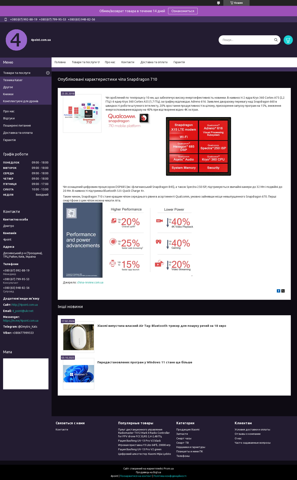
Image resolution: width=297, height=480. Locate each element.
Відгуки (9, 118)
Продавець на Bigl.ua (148, 472)
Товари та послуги (84, 62)
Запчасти (182, 433)
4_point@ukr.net (22, 311)
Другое (8, 87)
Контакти (127, 62)
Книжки (8, 94)
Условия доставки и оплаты (252, 429)
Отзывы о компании (247, 433)
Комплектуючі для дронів (20, 101)
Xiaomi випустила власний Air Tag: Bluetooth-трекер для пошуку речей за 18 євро (161, 325)
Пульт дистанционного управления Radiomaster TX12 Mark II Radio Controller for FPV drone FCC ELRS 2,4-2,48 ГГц (144, 433)
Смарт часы (183, 438)
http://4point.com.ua (25, 304)
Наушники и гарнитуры (190, 447)
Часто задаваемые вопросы (253, 442)
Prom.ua (169, 468)
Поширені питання (17, 125)
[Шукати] (275, 40)
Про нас (110, 62)
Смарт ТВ (182, 442)
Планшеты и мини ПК (189, 451)
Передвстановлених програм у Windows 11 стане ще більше (144, 362)
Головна (60, 62)
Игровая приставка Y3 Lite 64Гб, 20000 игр (144, 444)
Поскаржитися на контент (136, 476)
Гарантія (179, 62)
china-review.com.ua (90, 282)
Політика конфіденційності (170, 476)
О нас (238, 438)
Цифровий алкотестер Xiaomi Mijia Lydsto (144, 453)
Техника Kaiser (12, 80)
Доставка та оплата (153, 62)
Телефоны (183, 455)
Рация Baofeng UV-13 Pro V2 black (139, 440)
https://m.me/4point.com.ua (20, 320)
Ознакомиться (182, 11)
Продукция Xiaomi (187, 429)
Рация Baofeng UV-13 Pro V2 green (139, 449)
